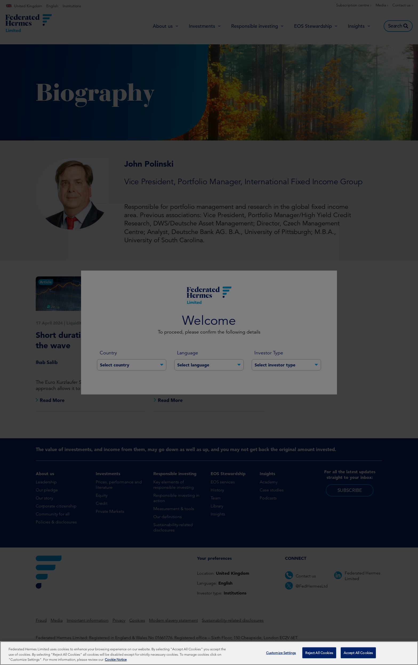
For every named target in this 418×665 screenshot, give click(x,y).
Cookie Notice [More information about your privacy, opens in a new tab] (116, 660)
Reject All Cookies (319, 653)
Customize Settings (281, 653)
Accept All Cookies (358, 653)
